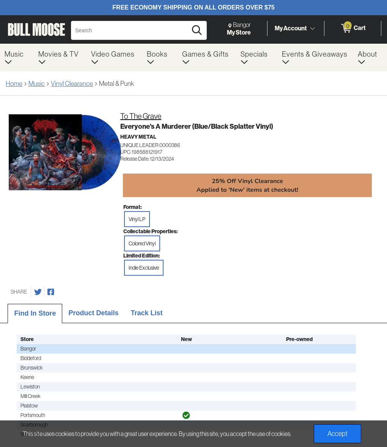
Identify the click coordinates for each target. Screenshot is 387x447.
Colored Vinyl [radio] (142, 243)
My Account (291, 28)
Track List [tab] (146, 313)
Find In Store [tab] (35, 313)
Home (14, 83)
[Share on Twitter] (38, 292)
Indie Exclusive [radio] (144, 267)
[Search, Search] (130, 30)
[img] (186, 415)
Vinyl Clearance (72, 83)
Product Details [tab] (93, 313)
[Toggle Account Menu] (312, 28)
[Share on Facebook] (50, 292)
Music (36, 83)
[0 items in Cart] (352, 28)
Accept (337, 433)
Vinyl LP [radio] (137, 219)
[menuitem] (17, 57)
